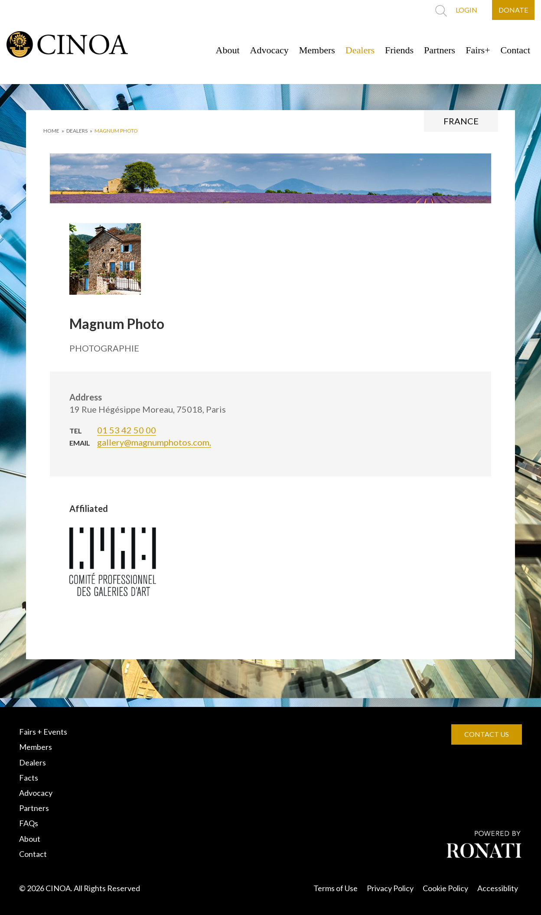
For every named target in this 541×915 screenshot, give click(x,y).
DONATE (513, 10)
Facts (28, 777)
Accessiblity (497, 888)
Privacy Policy (390, 888)
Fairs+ (478, 50)
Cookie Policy (445, 888)
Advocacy (269, 50)
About (228, 50)
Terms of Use (335, 888)
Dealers (360, 50)
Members (317, 50)
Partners (439, 50)
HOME (51, 130)
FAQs (28, 823)
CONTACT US (486, 734)
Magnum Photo (116, 130)
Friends (399, 50)
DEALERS (77, 130)
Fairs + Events (43, 731)
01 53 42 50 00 (126, 430)
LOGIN (466, 10)
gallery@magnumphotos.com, (154, 442)
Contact (515, 50)
